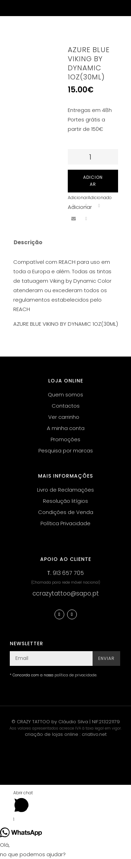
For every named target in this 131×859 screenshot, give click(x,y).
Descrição (28, 242)
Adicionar (93, 180)
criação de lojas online (51, 734)
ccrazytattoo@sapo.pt (65, 593)
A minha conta (66, 428)
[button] (90, 197)
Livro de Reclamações (65, 489)
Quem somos (65, 394)
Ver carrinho (63, 417)
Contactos (66, 405)
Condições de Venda (65, 512)
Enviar (106, 658)
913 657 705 (68, 573)
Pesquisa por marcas (65, 450)
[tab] (61, 242)
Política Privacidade (65, 523)
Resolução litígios (65, 501)
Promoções (65, 439)
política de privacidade (75, 675)
